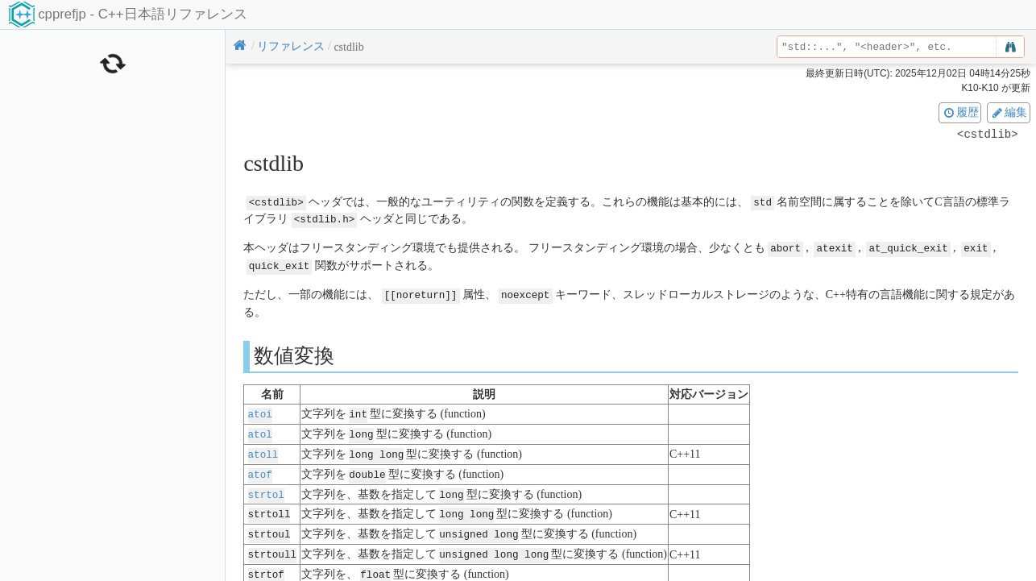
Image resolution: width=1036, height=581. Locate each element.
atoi (260, 410)
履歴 (960, 112)
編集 (1008, 112)
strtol (266, 488)
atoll (263, 449)
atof (260, 468)
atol (260, 430)
